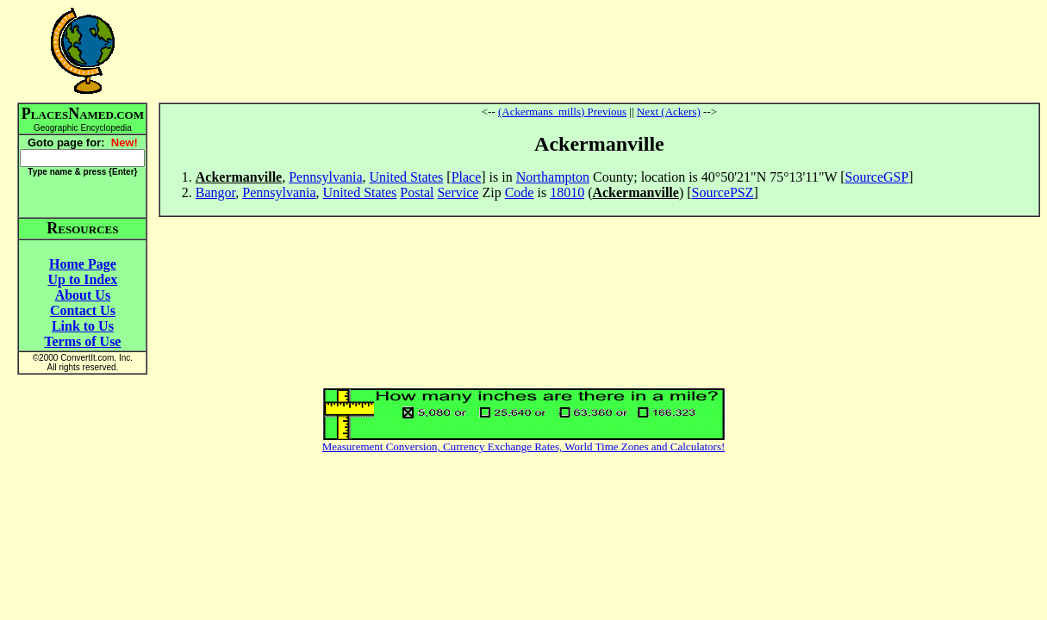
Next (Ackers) (669, 111)
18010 (567, 192)
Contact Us (82, 310)
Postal (416, 192)
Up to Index (82, 279)
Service (457, 192)
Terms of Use (82, 341)
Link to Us (83, 326)
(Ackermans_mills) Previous (562, 111)
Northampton (552, 177)
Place (467, 177)
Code (519, 192)
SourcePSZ (723, 192)
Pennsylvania (325, 177)
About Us (82, 295)
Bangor (215, 192)
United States (407, 177)
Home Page (82, 264)
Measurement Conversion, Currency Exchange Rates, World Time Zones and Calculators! (524, 446)
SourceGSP (877, 177)
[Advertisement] (599, 51)
